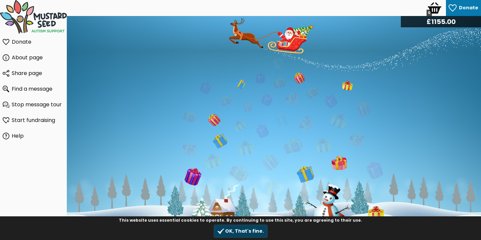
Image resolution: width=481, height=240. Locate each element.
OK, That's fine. (240, 231)
